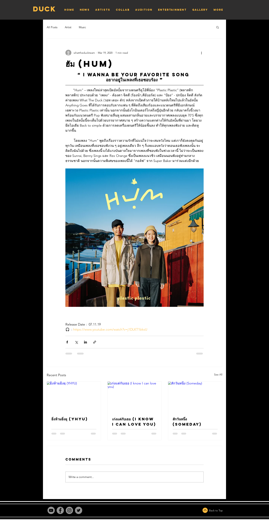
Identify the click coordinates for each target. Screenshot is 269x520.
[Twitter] (78, 510)
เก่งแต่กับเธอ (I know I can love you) (134, 422)
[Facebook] (60, 510)
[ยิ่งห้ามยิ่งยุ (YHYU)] (74, 397)
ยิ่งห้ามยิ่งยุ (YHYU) (69, 419)
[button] (217, 27)
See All (218, 374)
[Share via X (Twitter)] (76, 342)
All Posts (52, 27)
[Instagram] (69, 510)
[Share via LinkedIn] (85, 342)
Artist (68, 27)
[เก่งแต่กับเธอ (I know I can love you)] (135, 397)
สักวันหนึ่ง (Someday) (187, 422)
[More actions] (201, 52)
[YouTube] (51, 510)
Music (82, 27)
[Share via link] (94, 342)
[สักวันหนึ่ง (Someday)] (195, 397)
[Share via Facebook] (67, 342)
